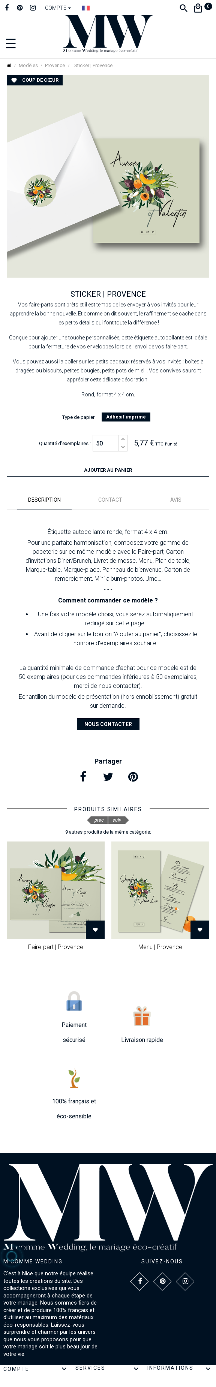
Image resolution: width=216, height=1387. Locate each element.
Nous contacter (108, 724)
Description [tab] (44, 500)
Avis (176, 500)
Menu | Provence (160, 947)
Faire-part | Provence (55, 947)
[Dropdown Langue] (85, 7)
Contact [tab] (110, 500)
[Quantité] (106, 443)
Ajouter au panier (108, 470)
